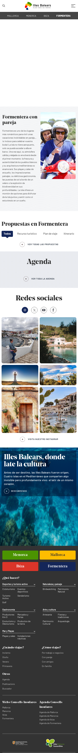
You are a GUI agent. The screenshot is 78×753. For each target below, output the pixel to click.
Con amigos (47, 661)
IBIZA (46, 15)
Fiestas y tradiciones (63, 615)
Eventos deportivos (22, 590)
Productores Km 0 (8, 615)
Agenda (6, 679)
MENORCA (31, 15)
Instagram (24, 310)
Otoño (5, 657)
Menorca (6, 711)
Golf (4, 602)
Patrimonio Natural (63, 590)
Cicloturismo (8, 589)
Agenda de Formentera (50, 723)
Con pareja (47, 657)
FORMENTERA (63, 15)
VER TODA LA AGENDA (43, 278)
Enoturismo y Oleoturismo (8, 622)
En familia (47, 666)
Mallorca (6, 707)
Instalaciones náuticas (23, 637)
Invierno (6, 652)
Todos (7, 233)
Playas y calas (8, 636)
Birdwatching (49, 589)
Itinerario (69, 233)
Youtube (43, 310)
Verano (5, 661)
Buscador (7, 688)
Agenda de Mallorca (48, 712)
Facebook (52, 310)
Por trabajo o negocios (53, 652)
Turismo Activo (6, 597)
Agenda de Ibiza (47, 719)
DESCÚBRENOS (19, 491)
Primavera (7, 666)
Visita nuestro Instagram (43, 439)
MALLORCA (13, 15)
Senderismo (23, 595)
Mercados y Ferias (22, 615)
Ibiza (4, 714)
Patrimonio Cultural (48, 622)
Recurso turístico (27, 233)
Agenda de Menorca (48, 715)
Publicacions (8, 684)
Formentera (8, 718)
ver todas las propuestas (43, 244)
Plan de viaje (50, 233)
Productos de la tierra (23, 622)
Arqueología (63, 621)
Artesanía (47, 614)
